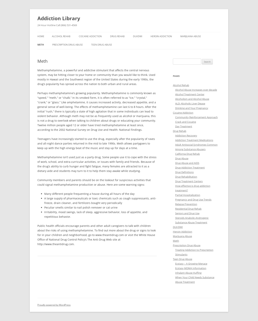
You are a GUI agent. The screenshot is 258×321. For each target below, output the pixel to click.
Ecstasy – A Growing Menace (191, 263)
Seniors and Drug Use (187, 213)
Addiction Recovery (186, 135)
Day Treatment (183, 126)
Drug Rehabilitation (186, 176)
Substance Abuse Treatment (191, 222)
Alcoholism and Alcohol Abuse (192, 99)
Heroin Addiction (161, 36)
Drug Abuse (181, 158)
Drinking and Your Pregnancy (191, 108)
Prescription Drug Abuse (67, 44)
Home (40, 36)
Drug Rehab (117, 36)
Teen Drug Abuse (101, 44)
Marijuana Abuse (190, 36)
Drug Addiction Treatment (190, 167)
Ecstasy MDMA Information (190, 268)
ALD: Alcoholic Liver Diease (190, 103)
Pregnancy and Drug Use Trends (193, 199)
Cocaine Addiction (90, 36)
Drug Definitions (184, 172)
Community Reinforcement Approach (196, 117)
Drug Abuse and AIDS (187, 163)
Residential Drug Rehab (188, 208)
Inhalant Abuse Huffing (188, 272)
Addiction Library (58, 18)
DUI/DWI (137, 36)
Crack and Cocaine (185, 122)
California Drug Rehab (187, 154)
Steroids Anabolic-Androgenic (192, 218)
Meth (40, 44)
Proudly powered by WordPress (54, 305)
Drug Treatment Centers (189, 181)
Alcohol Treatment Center (189, 94)
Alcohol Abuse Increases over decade (196, 89)
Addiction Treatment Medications (194, 140)
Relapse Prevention (186, 204)
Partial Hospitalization (187, 195)
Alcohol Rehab (61, 36)
